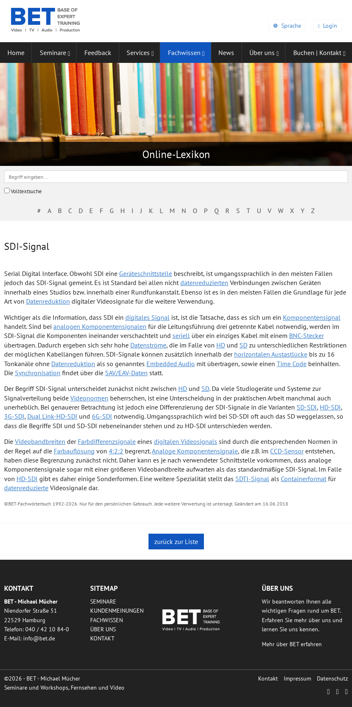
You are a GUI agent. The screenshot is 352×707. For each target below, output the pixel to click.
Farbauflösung (74, 451)
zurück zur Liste (176, 541)
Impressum (297, 678)
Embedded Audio (170, 363)
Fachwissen (106, 620)
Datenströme (148, 345)
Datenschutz (332, 678)
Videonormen (89, 398)
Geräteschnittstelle (145, 273)
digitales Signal (147, 317)
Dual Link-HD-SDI (52, 416)
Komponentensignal (311, 317)
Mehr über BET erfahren (292, 644)
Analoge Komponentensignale (195, 451)
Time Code (292, 363)
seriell (181, 335)
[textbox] (176, 176)
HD (220, 345)
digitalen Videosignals (185, 441)
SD (243, 345)
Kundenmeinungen (117, 610)
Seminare (103, 601)
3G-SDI (14, 416)
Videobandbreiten (40, 441)
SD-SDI (307, 407)
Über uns (103, 629)
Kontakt (102, 638)
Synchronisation (37, 373)
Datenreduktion (48, 301)
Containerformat (303, 479)
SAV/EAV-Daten (126, 373)
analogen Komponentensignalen (99, 326)
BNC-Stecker (306, 335)
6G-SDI (102, 416)
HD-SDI (330, 407)
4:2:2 (116, 451)
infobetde (39, 638)
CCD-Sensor (287, 451)
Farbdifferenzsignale (107, 441)
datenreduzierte (26, 488)
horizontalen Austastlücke (270, 354)
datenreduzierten (204, 282)
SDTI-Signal (252, 479)
